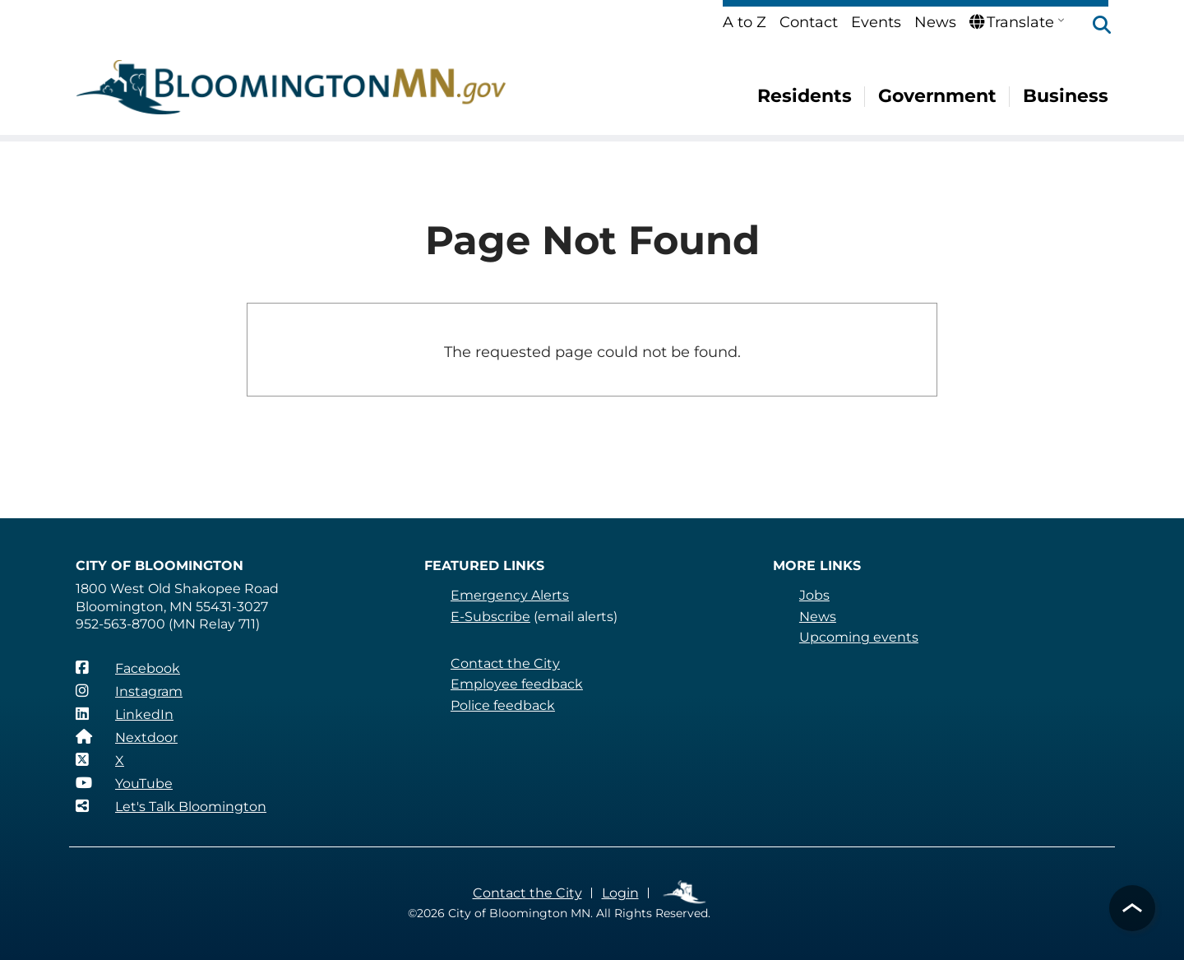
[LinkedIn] (124, 714)
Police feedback (503, 705)
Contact (808, 22)
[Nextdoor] (127, 737)
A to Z (744, 22)
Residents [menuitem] (804, 96)
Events (876, 22)
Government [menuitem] (937, 96)
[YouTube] (124, 783)
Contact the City (505, 663)
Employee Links (685, 893)
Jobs (814, 595)
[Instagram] (129, 691)
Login (620, 893)
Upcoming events (858, 637)
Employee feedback (517, 684)
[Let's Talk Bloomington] (171, 806)
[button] (1093, 26)
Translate (1011, 22)
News (935, 22)
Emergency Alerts (510, 595)
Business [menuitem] (1065, 96)
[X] (100, 760)
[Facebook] (128, 668)
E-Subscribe (490, 616)
